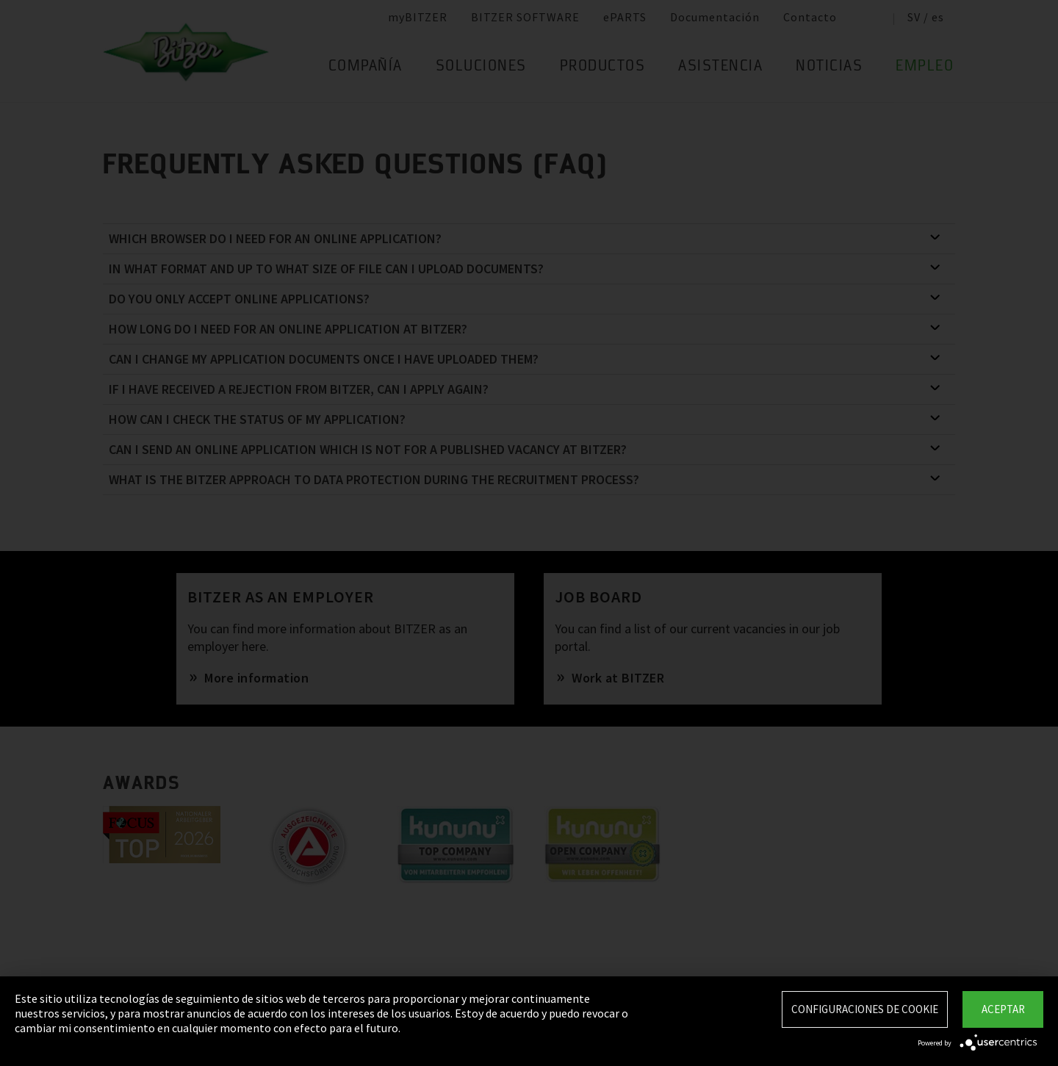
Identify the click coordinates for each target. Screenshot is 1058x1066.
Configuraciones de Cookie (864, 1009)
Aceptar (1003, 1009)
